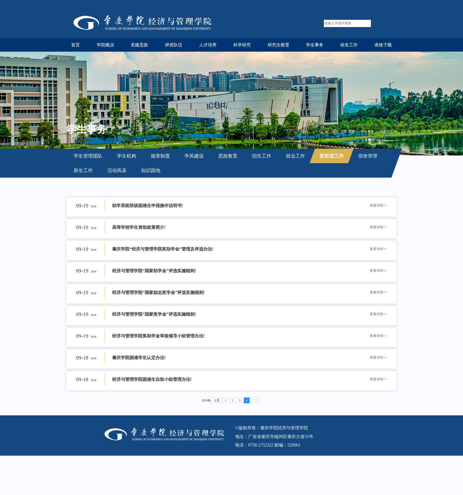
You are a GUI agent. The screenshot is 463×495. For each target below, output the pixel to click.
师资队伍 (173, 44)
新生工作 (83, 170)
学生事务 (314, 44)
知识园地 (150, 170)
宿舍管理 (367, 156)
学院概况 (105, 44)
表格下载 (383, 44)
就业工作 (295, 156)
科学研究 (242, 44)
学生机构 (126, 156)
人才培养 (208, 44)
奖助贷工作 (388, 131)
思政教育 (228, 156)
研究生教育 (278, 44)
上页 (216, 400)
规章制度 (160, 156)
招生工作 (261, 156)
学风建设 (194, 156)
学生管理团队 (88, 156)
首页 (75, 44)
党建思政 (139, 44)
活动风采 (117, 170)
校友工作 (349, 44)
